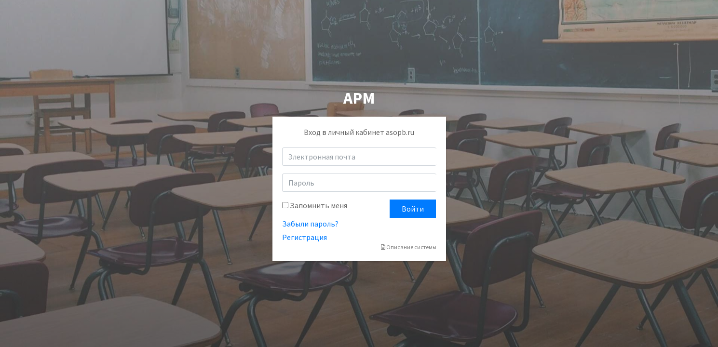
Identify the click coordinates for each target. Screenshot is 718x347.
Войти (413, 209)
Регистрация (304, 237)
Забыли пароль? (310, 223)
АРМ (359, 98)
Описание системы (408, 247)
